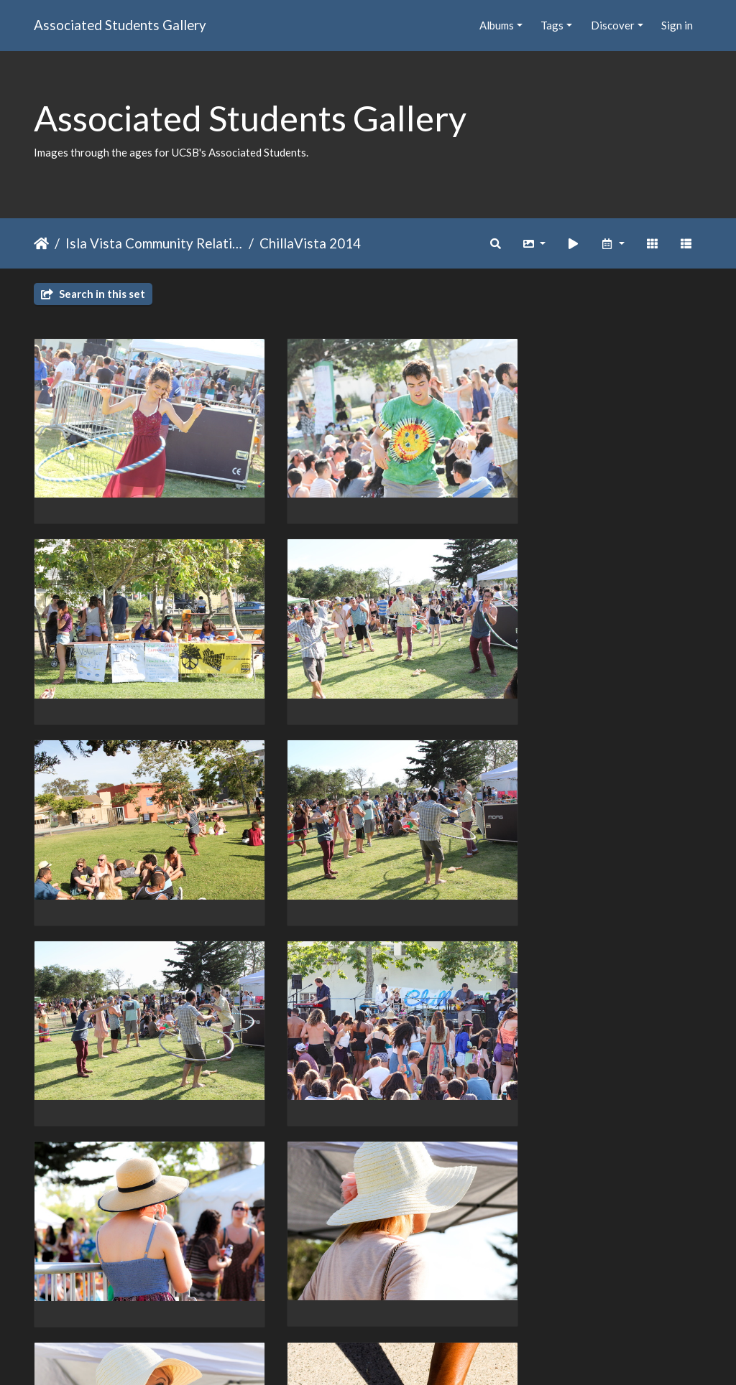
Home (41, 243)
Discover (613, 25)
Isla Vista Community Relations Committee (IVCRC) (154, 243)
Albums (496, 25)
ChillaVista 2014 (310, 243)
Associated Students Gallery (120, 25)
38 (479, 1301)
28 (395, 1301)
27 (365, 1301)
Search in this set (93, 293)
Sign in (677, 25)
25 (304, 1301)
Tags (552, 25)
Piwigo (398, 1355)
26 (334, 1301)
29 (425, 1301)
